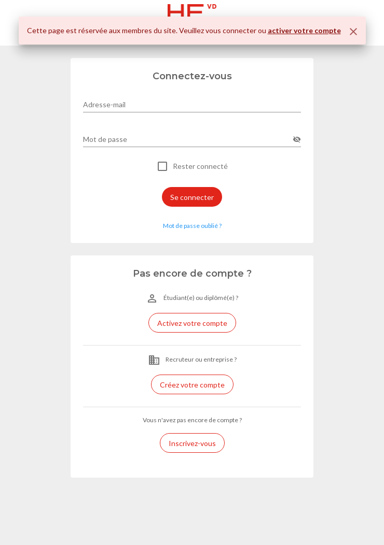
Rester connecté (200, 166)
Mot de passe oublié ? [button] (192, 226)
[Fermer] (353, 31)
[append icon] (297, 139)
